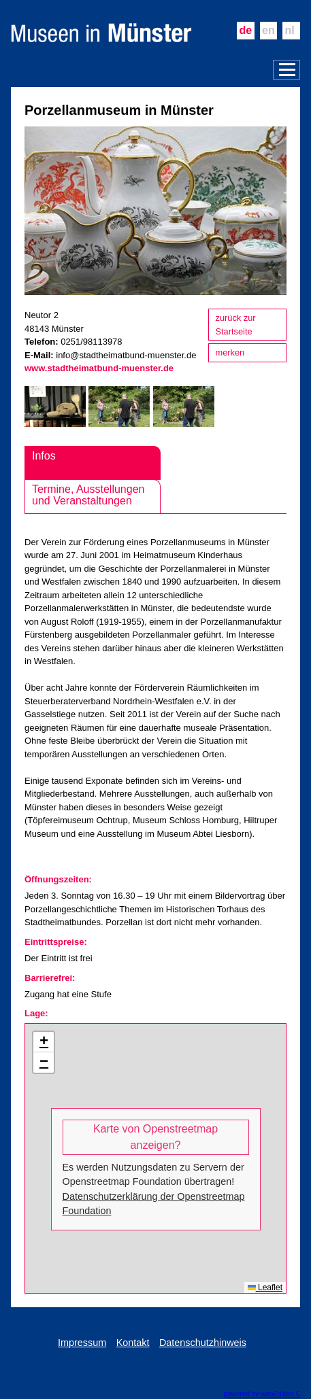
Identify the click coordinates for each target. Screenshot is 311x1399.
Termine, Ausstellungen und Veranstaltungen (88, 495)
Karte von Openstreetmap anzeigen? (155, 1137)
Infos (44, 456)
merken (230, 352)
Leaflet (265, 1287)
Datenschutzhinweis (202, 1342)
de (245, 30)
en (268, 30)
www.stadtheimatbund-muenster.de (99, 368)
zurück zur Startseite (236, 324)
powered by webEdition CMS (267, 1394)
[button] (43, 1042)
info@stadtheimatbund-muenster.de (126, 355)
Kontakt (133, 1342)
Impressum (82, 1342)
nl (290, 30)
